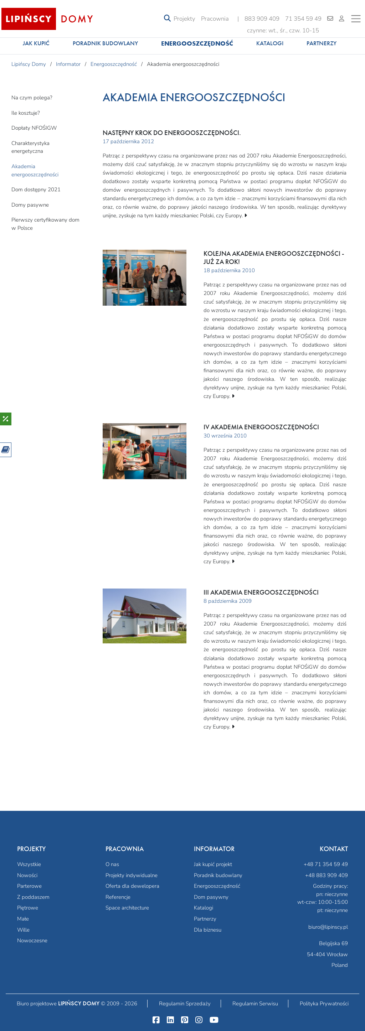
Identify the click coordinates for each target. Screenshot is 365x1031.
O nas (112, 864)
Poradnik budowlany (105, 43)
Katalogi (269, 43)
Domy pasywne (30, 204)
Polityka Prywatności (324, 1003)
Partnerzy (321, 43)
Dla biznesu (207, 929)
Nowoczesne (32, 940)
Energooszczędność (197, 43)
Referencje (118, 897)
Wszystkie (29, 864)
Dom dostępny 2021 (36, 189)
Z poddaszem (33, 897)
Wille (23, 929)
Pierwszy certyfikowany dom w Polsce (45, 224)
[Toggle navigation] (167, 18)
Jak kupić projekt (213, 864)
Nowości (27, 875)
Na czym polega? (31, 97)
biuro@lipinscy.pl (328, 927)
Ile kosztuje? (25, 112)
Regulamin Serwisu (255, 1003)
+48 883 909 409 (326, 875)
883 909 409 (262, 19)
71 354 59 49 (303, 19)
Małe (23, 918)
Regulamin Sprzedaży (185, 1003)
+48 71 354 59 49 (326, 864)
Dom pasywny (211, 897)
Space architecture (127, 907)
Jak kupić (36, 43)
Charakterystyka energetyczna (30, 147)
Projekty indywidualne (132, 875)
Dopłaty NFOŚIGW (34, 127)
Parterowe (29, 886)
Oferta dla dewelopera (132, 886)
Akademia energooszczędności (34, 170)
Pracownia (215, 19)
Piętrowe (27, 907)
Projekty (184, 19)
